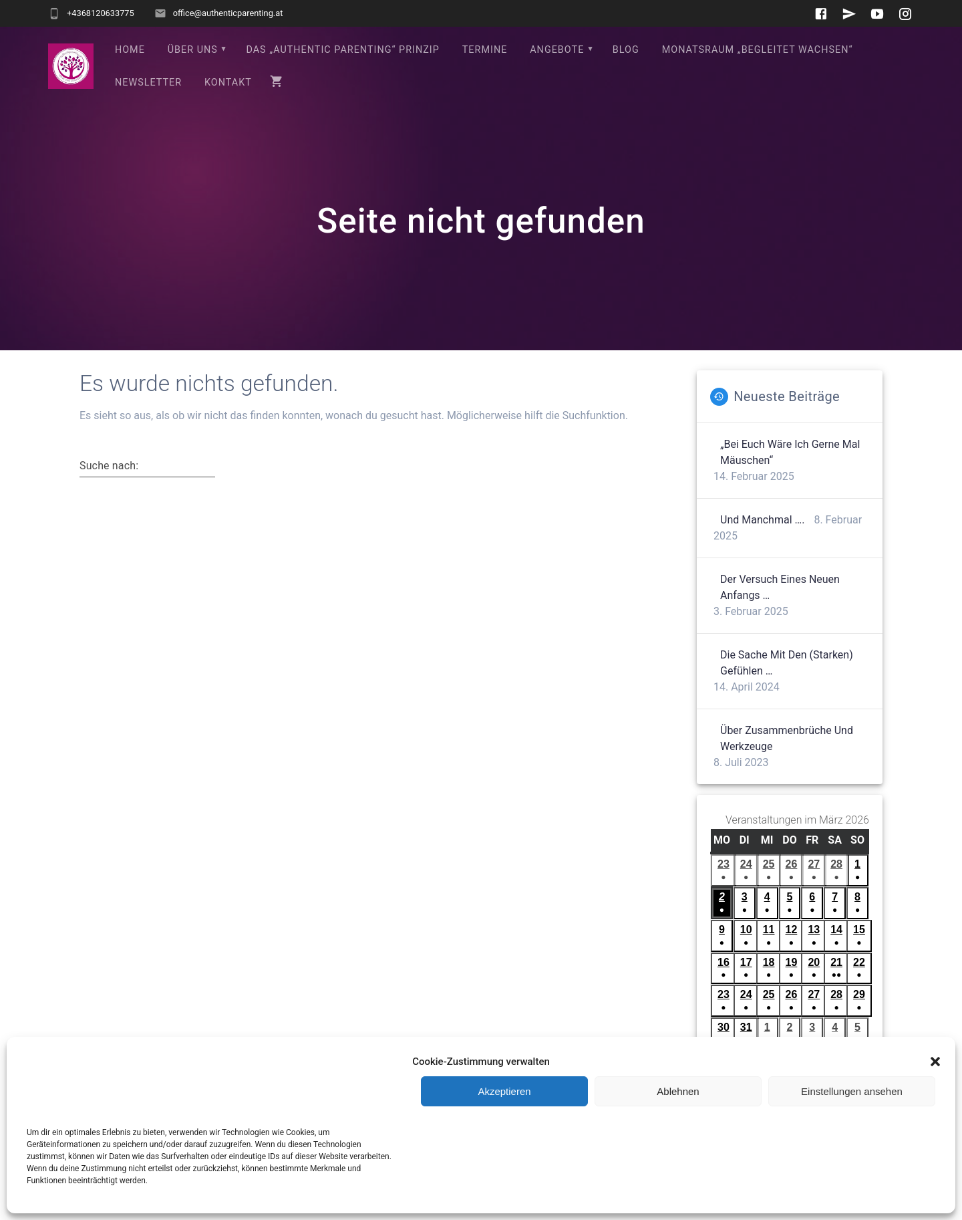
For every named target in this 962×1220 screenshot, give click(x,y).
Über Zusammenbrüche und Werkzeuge (786, 738)
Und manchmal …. (762, 519)
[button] (935, 1061)
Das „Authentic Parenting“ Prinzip (342, 49)
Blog (626, 49)
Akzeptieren (504, 1091)
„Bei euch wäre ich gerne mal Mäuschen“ (790, 452)
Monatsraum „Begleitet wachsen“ (757, 49)
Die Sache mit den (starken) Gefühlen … (786, 662)
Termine (485, 49)
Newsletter (148, 82)
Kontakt (228, 82)
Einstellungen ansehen (852, 1091)
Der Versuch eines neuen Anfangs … (780, 587)
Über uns (193, 49)
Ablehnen (678, 1091)
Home (130, 49)
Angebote (557, 49)
